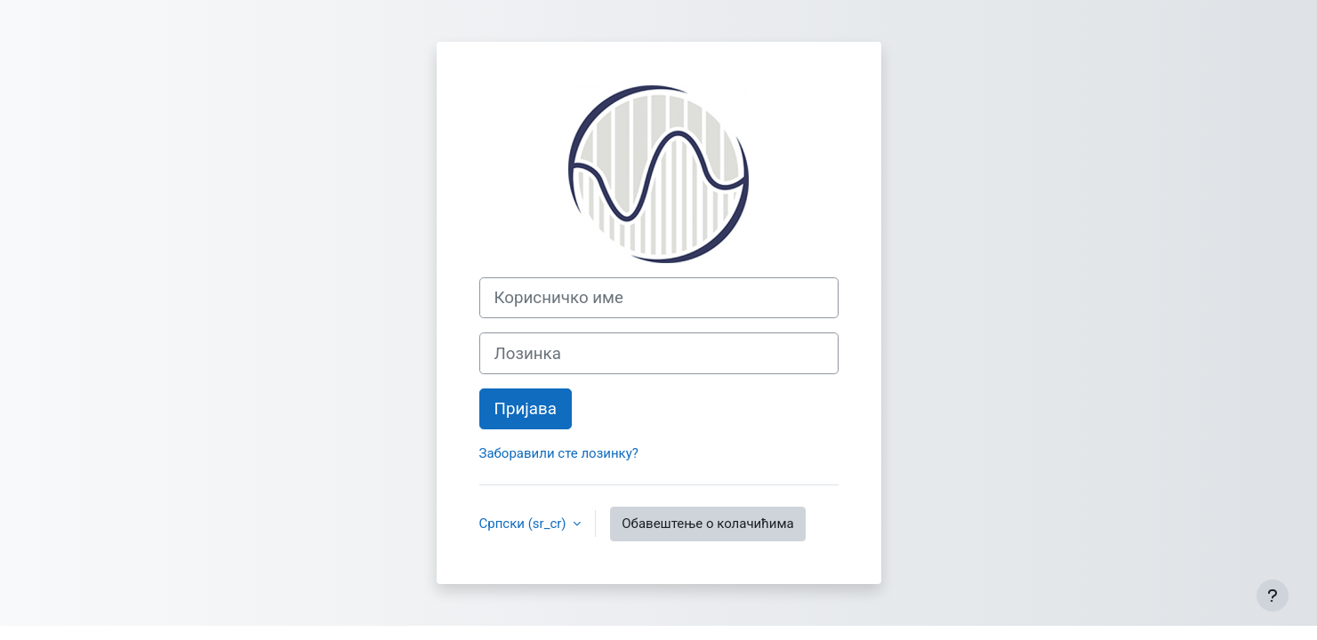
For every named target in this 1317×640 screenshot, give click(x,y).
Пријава (525, 409)
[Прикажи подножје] (1273, 596)
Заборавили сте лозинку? (558, 453)
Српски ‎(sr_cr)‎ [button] (524, 524)
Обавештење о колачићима (707, 524)
